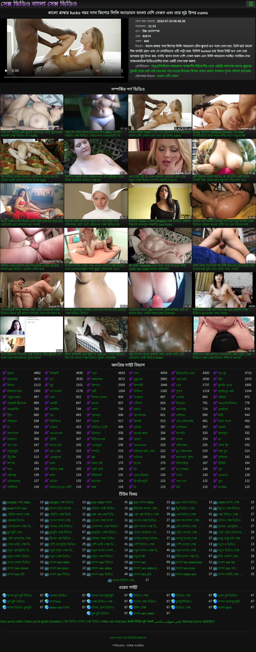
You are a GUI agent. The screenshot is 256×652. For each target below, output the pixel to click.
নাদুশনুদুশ (12, 451)
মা (8, 427)
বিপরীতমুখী (141, 481)
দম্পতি (96, 451)
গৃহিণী (53, 439)
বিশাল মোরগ (198, 71)
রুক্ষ (94, 487)
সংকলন (219, 71)
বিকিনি (222, 463)
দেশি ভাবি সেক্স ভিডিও (105, 544)
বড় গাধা (12, 445)
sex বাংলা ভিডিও (186, 502)
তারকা (95, 421)
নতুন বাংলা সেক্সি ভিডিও (189, 550)
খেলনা (180, 397)
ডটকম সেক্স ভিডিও (103, 538)
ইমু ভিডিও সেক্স (185, 508)
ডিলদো (96, 433)
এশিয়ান (180, 415)
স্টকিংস (138, 391)
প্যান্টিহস (12, 487)
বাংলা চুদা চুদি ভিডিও (19, 595)
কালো (238, 66)
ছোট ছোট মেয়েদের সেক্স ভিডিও (231, 532)
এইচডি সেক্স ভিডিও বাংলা (63, 514)
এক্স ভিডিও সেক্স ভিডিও (231, 514)
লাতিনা (138, 457)
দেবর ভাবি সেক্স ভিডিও (20, 544)
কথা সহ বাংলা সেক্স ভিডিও (189, 520)
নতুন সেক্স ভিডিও (60, 556)
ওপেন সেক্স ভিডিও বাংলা (147, 520)
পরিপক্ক (11, 475)
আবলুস (223, 433)
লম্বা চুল (222, 451)
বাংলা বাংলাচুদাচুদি (102, 595)
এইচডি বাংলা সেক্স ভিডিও (20, 514)
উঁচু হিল (11, 457)
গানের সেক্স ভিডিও (61, 526)
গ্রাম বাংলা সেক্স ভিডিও (147, 526)
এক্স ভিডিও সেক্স (186, 514)
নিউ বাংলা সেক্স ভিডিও (189, 556)
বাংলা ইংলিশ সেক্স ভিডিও (126, 580)
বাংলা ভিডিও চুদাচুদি (19, 607)
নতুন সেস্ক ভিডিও (102, 556)
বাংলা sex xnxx (185, 568)
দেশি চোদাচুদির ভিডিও (63, 544)
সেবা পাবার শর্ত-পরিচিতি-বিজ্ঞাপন (128, 637)
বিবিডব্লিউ (182, 463)
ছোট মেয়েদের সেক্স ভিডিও (20, 538)
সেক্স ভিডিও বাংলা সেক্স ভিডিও (38, 4)
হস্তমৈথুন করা (226, 391)
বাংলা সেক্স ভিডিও (145, 601)
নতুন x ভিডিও (226, 544)
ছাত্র (9, 469)
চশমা (52, 463)
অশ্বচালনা (176, 66)
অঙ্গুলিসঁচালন (160, 66)
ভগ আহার (182, 469)
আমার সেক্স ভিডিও (103, 508)
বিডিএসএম (98, 439)
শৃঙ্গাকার (96, 415)
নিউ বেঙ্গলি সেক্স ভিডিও (231, 556)
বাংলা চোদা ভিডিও (103, 607)
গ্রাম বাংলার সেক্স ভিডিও (189, 526)
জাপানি (180, 433)
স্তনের (137, 463)
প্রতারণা (223, 475)
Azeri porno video (11, 621)
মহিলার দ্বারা (14, 391)
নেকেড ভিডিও (58, 595)
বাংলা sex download (189, 562)
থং (219, 439)
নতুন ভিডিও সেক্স (228, 550)
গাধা (94, 373)
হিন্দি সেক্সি (140, 607)
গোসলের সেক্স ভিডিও (105, 526)
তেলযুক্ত (97, 445)
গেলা (179, 475)
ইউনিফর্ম (97, 475)
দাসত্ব (179, 439)
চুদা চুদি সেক (14, 532)
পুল (220, 481)
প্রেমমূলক (55, 457)
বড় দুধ (222, 373)
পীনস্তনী (54, 373)
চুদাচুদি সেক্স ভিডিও (61, 532)
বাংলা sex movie (17, 568)
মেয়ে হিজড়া (141, 475)
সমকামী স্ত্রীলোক (16, 403)
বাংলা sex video (102, 568)
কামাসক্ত (229, 66)
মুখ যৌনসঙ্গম (184, 451)
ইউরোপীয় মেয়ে (204, 66)
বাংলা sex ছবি (15, 574)
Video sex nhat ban (114, 621)
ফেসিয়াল (181, 427)
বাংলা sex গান (227, 568)
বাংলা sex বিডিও (60, 574)
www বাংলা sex (17, 508)
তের (158, 71)
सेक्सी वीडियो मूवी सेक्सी (141, 621)
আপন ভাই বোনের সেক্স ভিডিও (63, 508)
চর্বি (178, 487)
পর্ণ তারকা (56, 391)
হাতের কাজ (141, 433)
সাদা (136, 373)
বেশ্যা (95, 409)
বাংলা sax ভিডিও (102, 562)
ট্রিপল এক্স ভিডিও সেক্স (63, 538)
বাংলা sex (140, 562)
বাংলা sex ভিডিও (102, 574)
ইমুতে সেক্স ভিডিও (229, 508)
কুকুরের (247, 66)
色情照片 (209, 621)
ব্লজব (210, 71)
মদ (135, 469)
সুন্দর (227, 71)
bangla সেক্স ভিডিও (62, 502)
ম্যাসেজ (96, 481)
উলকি (137, 421)
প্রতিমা (53, 481)
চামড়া (137, 409)
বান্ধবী (222, 427)
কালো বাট (56, 445)
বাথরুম (222, 487)
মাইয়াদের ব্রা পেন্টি (61, 487)
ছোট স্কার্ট (97, 469)
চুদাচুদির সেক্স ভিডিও (104, 532)
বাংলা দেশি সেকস (167, 76)
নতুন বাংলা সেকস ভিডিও (105, 550)
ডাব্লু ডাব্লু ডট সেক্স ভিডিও (231, 538)
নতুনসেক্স (139, 556)
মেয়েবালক (13, 481)
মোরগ (137, 439)
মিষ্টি (220, 415)
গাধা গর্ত (181, 481)
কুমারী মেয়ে (137, 71)
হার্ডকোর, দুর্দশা (185, 457)
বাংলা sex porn (59, 568)
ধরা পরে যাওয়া (171, 71)
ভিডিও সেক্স (141, 595)
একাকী (53, 403)
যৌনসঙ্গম (181, 445)
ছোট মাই (149, 71)
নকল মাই (97, 463)
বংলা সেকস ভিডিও (18, 562)
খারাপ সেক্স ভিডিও (229, 520)
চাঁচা (220, 379)
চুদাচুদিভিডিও (184, 601)
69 (93, 457)
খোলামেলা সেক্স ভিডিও (20, 526)
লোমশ (53, 427)
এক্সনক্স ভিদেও (15, 520)
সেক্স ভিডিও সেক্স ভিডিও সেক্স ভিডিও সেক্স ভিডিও (105, 601)
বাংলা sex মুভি (143, 574)
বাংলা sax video (60, 562)
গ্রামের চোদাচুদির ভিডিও (231, 526)
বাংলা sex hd (226, 562)
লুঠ (51, 385)
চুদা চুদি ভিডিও (16, 601)
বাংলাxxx (55, 601)
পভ (52, 415)
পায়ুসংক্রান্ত (13, 397)
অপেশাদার (140, 415)
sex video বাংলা (102, 502)
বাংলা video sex (186, 574)
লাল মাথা (12, 433)
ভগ (52, 379)
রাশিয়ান (222, 457)
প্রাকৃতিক (223, 409)
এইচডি (219, 66)
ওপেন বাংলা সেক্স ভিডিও (63, 520)
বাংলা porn (225, 607)
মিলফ (10, 385)
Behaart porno (192, 621)
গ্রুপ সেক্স (55, 451)
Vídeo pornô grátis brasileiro (43, 621)
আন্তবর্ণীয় (188, 66)
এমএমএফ (140, 445)
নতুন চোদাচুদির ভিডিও (20, 550)
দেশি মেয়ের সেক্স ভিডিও (189, 544)
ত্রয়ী (94, 391)
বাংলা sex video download (147, 568)
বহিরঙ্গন (12, 421)
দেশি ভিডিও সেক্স (144, 544)
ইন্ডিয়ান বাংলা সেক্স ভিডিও (147, 508)
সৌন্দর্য (236, 71)
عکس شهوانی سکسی (168, 621)
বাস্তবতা (12, 439)
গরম (52, 397)
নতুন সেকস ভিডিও (18, 556)
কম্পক (11, 463)
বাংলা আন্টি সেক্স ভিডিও (231, 574)
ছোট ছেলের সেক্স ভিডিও (189, 532)
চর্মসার (138, 427)
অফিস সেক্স (56, 469)
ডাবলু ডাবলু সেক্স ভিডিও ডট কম (189, 538)
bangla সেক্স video (18, 502)
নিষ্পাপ (96, 385)
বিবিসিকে (55, 421)
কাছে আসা (224, 421)
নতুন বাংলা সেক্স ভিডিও (147, 550)
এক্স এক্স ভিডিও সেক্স (146, 514)
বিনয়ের (185, 71)
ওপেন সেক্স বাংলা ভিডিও (105, 520)
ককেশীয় (54, 409)
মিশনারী (138, 385)
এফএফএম (56, 433)
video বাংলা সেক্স (228, 502)
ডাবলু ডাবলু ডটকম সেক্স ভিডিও (147, 538)
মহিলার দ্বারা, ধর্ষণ (144, 451)
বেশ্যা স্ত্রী (223, 445)
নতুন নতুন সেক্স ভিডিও (63, 550)
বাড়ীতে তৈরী (99, 427)
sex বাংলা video (144, 502)
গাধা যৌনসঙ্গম (184, 421)
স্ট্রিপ (9, 415)
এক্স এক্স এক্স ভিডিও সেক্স (105, 514)
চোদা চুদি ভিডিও (228, 595)
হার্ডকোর (246, 71)
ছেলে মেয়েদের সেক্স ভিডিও (147, 532)
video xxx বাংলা (60, 607)
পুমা (220, 469)
